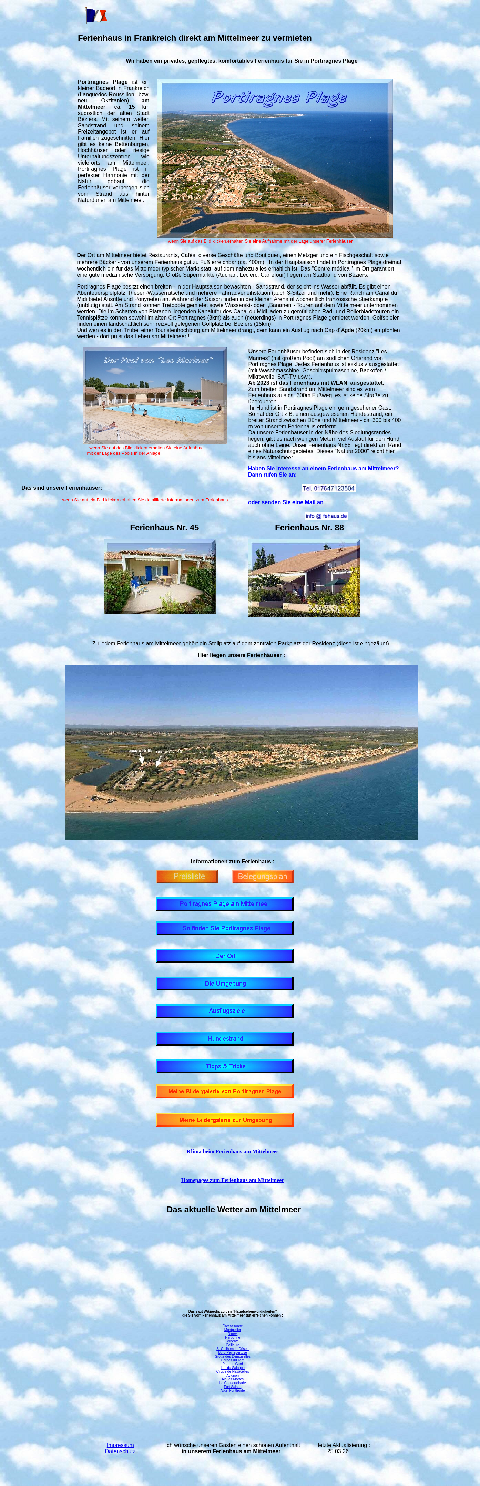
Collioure (232, 1345)
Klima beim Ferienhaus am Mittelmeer (233, 1151)
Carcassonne (233, 1326)
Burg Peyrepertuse (232, 1353)
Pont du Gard (232, 1364)
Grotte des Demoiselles (233, 1356)
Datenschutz (120, 1451)
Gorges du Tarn (233, 1360)
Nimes (232, 1334)
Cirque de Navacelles (232, 1371)
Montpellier (232, 1330)
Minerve (232, 1341)
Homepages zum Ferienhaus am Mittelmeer (232, 1180)
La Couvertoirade (232, 1383)
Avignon (232, 1375)
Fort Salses (233, 1387)
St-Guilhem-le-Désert (232, 1349)
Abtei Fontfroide (233, 1390)
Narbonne (232, 1337)
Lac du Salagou (233, 1368)
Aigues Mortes (233, 1379)
